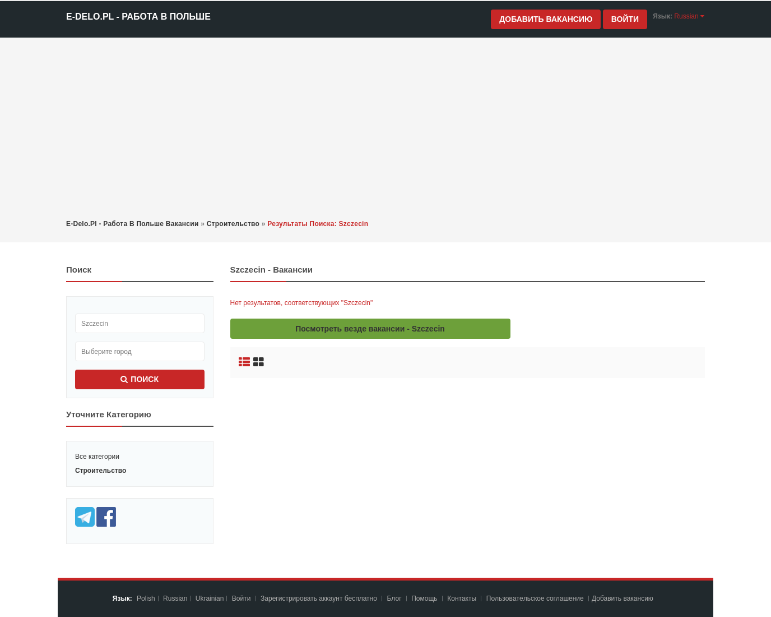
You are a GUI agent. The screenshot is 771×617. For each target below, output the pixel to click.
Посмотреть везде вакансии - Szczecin (370, 328)
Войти (625, 19)
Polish (146, 598)
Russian (175, 598)
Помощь (424, 598)
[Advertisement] (385, 127)
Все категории (97, 457)
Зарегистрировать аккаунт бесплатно (320, 598)
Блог (394, 598)
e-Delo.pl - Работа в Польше (138, 16)
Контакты (462, 598)
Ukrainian (210, 598)
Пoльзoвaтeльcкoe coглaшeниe (536, 598)
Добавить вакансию (545, 19)
